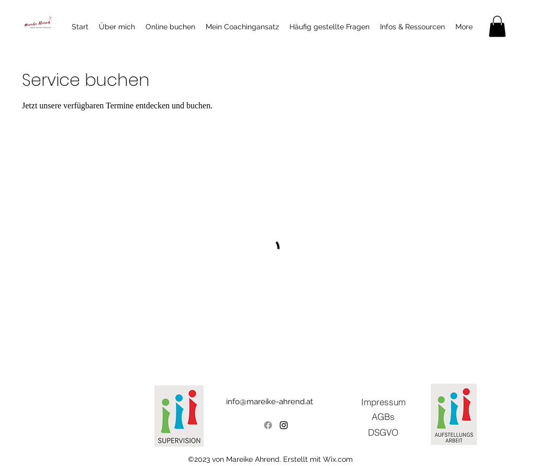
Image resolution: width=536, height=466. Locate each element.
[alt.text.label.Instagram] (283, 425)
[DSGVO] (383, 432)
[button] (497, 26)
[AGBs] (383, 416)
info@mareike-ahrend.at (269, 401)
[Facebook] (268, 425)
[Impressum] (383, 401)
